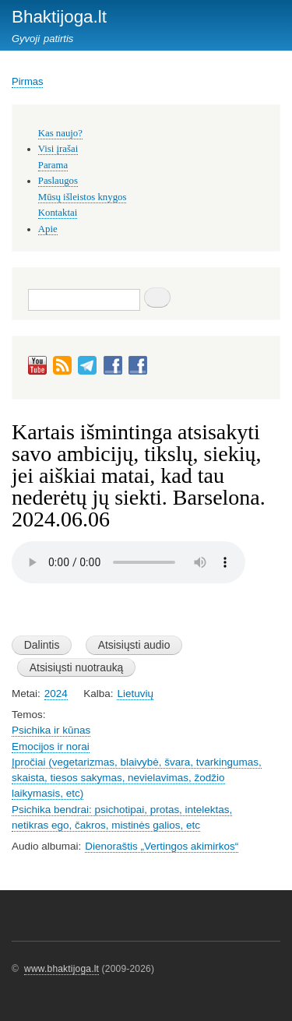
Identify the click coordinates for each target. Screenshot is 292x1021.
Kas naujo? (60, 133)
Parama (53, 165)
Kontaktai (57, 212)
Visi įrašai (58, 148)
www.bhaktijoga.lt (61, 968)
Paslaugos (58, 180)
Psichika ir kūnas (51, 730)
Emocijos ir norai (51, 746)
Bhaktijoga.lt (59, 16)
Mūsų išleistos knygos (82, 197)
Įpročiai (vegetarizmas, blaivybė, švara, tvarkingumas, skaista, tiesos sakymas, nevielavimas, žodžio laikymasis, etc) (137, 778)
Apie (48, 229)
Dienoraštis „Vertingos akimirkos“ (161, 846)
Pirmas (27, 81)
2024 (56, 693)
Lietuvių (135, 693)
